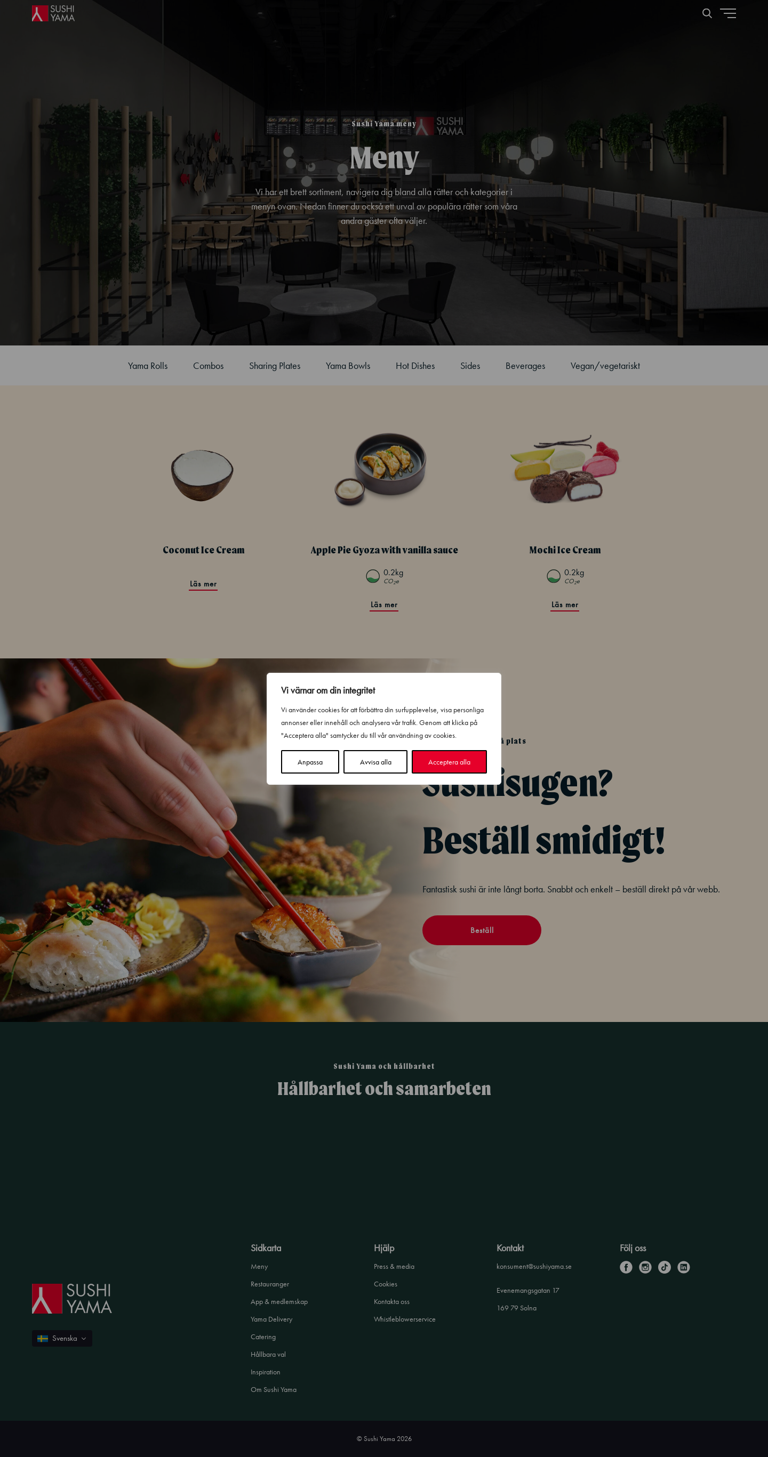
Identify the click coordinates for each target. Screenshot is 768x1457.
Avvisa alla (375, 762)
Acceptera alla (449, 762)
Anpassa (310, 762)
